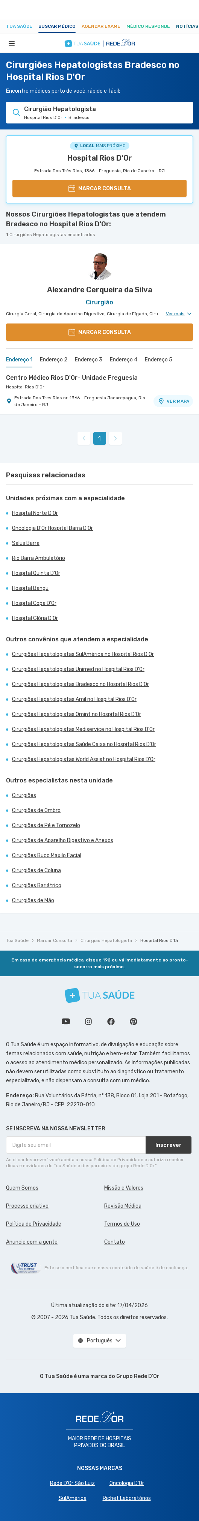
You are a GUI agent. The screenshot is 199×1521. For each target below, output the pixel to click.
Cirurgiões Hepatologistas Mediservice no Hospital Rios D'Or (83, 729)
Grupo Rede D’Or (138, 1376)
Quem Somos (22, 1188)
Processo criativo (27, 1206)
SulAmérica (73, 1498)
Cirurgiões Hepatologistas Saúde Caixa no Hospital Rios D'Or (84, 744)
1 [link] (99, 438)
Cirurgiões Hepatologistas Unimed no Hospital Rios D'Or (78, 669)
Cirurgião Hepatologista (106, 940)
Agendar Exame (101, 26)
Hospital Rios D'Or (99, 157)
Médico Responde (148, 26)
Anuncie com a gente (32, 1242)
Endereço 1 (19, 360)
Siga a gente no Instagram (88, 1021)
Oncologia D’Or (126, 1483)
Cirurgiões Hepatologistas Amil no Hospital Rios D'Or (74, 699)
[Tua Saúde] (100, 995)
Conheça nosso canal (66, 1021)
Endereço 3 (88, 360)
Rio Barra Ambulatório (38, 558)
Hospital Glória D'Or (35, 618)
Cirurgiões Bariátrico (36, 885)
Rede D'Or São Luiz (72, 1483)
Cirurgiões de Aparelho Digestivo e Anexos (62, 840)
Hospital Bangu (30, 588)
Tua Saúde (19, 26)
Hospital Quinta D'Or (36, 573)
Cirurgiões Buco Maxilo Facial (46, 855)
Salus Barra (25, 543)
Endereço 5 (158, 360)
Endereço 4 (123, 360)
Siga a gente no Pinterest (133, 1021)
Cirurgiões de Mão (33, 900)
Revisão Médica (122, 1206)
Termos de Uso (122, 1224)
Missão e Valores (123, 1188)
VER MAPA (173, 401)
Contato (114, 1242)
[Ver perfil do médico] (99, 265)
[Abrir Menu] (11, 43)
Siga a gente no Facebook (111, 1021)
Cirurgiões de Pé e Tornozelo (46, 825)
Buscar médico (57, 26)
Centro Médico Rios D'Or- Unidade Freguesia (72, 377)
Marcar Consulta (54, 940)
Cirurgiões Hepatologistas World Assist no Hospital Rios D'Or (83, 759)
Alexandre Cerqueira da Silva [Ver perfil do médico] (99, 289)
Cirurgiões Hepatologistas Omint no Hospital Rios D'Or (76, 714)
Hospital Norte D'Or (35, 513)
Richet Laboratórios (127, 1498)
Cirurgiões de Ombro (36, 810)
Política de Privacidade (33, 1224)
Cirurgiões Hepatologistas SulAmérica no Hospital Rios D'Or (83, 654)
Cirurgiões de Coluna (36, 870)
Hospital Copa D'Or (34, 603)
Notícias (187, 26)
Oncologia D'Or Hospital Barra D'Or (52, 528)
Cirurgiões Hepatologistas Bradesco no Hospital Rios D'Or (80, 684)
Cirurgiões (24, 795)
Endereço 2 (53, 360)
